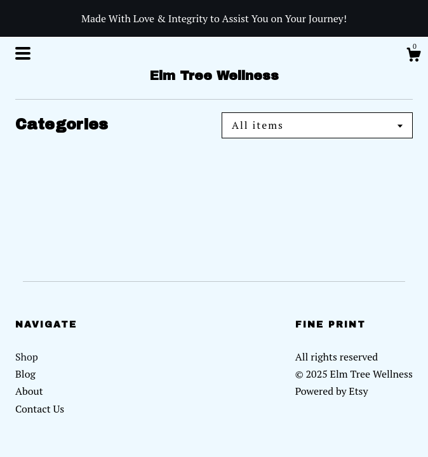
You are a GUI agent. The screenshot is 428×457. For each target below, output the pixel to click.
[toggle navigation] (22, 53)
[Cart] (413, 56)
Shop (26, 357)
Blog (25, 374)
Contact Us (39, 409)
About (29, 391)
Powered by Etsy (331, 391)
